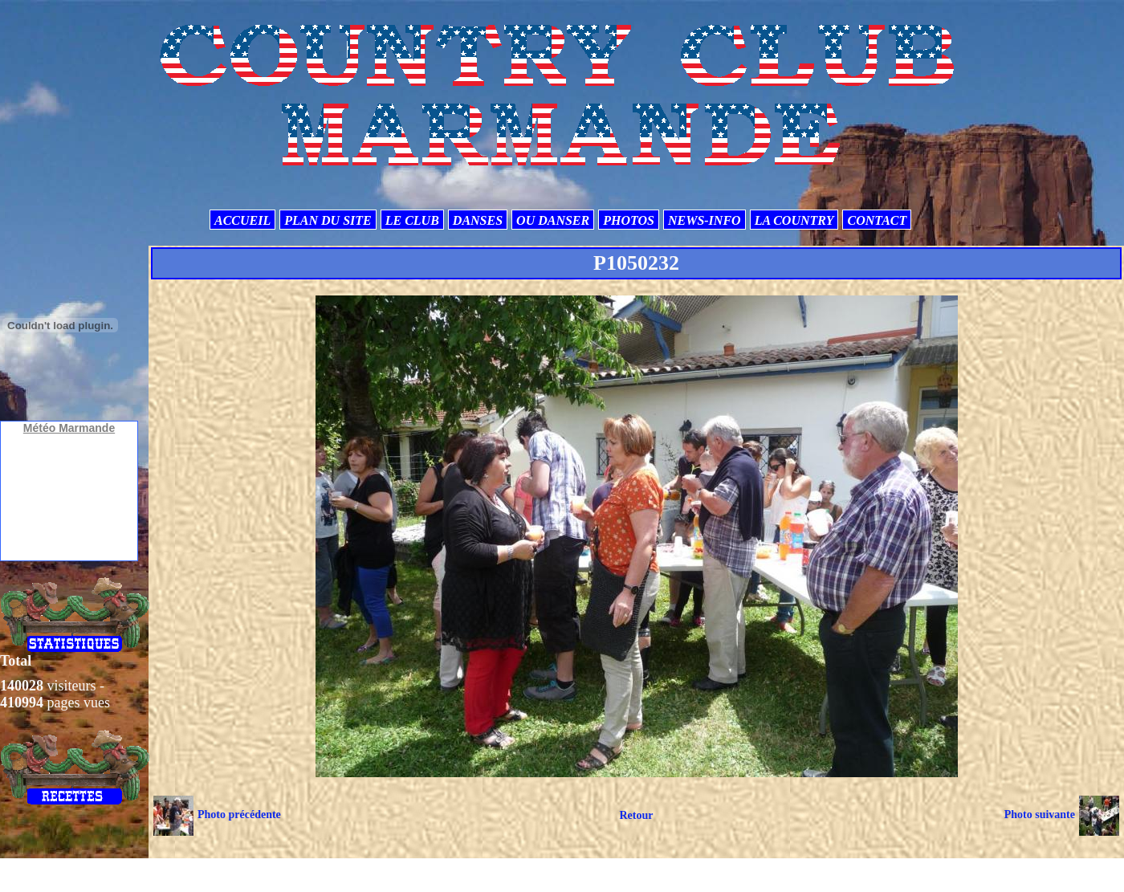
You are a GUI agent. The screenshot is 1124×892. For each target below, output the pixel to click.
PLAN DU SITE (327, 220)
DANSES (478, 220)
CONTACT (876, 220)
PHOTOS (628, 220)
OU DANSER (552, 220)
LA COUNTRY (794, 220)
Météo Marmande (69, 428)
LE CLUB (412, 220)
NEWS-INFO (704, 220)
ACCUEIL (242, 220)
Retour (636, 815)
